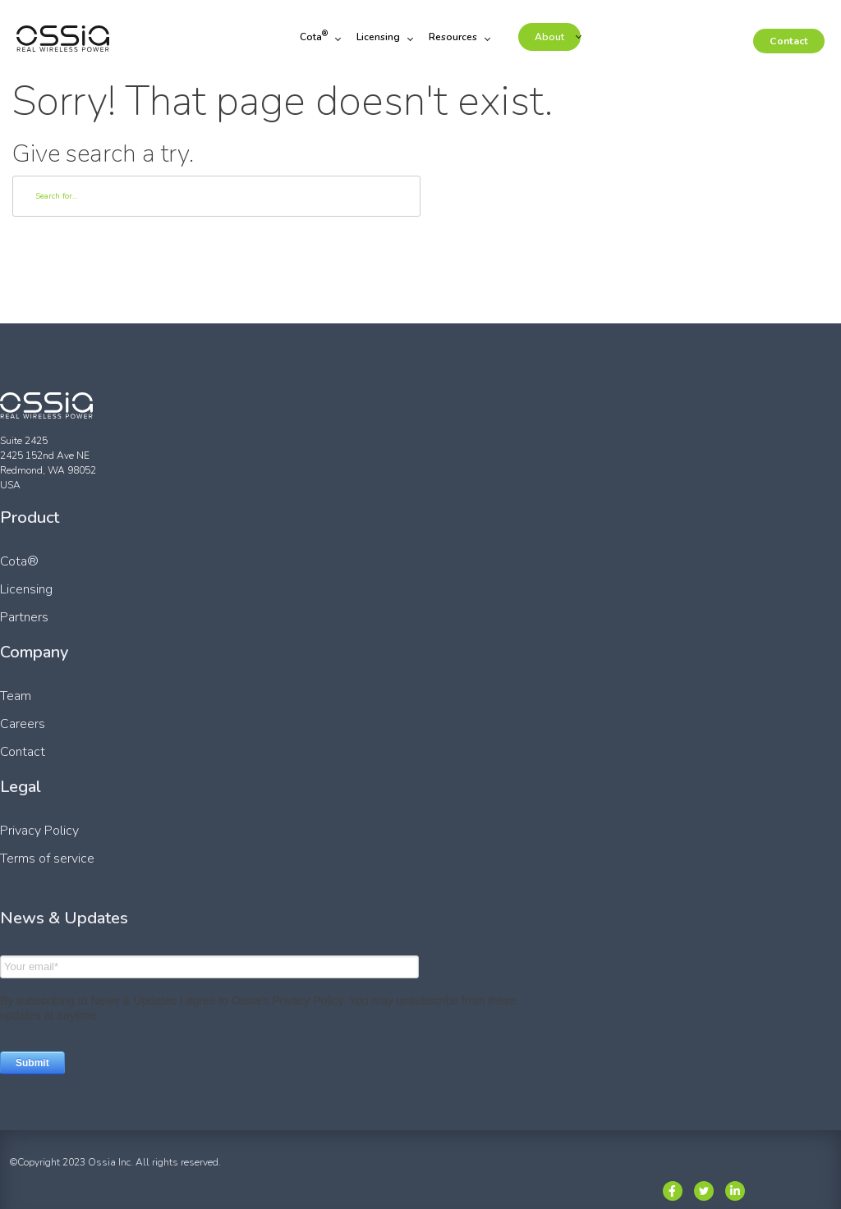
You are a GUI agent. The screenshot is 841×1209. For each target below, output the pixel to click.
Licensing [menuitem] (380, 37)
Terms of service (47, 859)
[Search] (216, 196)
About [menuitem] (551, 37)
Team (15, 696)
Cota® (19, 561)
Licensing (26, 589)
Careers (22, 724)
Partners (24, 617)
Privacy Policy (39, 831)
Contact (790, 41)
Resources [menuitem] (454, 37)
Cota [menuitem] (315, 37)
